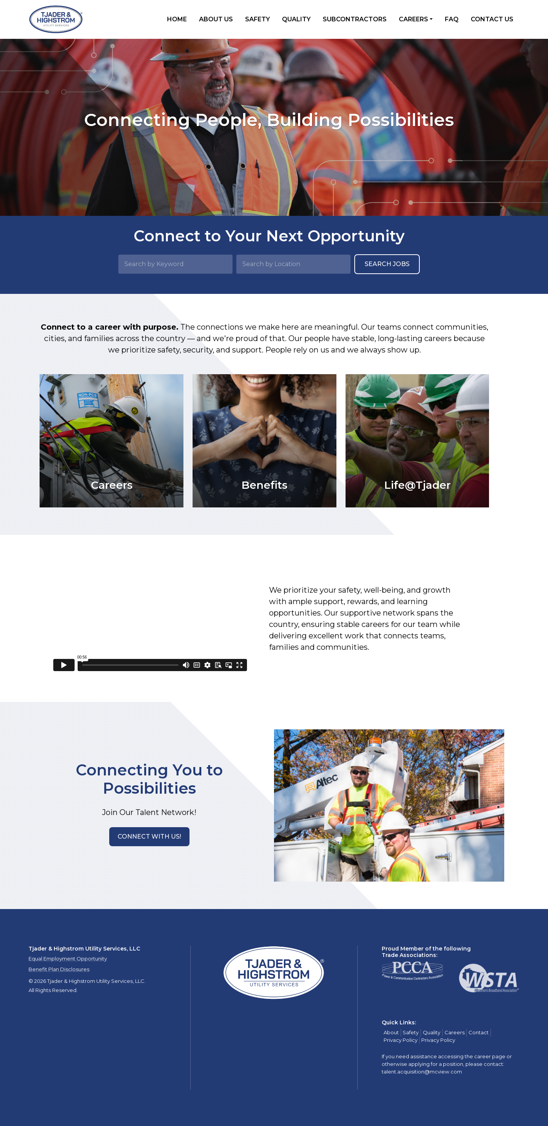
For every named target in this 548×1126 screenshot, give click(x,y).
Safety (257, 19)
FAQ (452, 19)
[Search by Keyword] (175, 264)
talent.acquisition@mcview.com (422, 1072)
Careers (413, 19)
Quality (296, 19)
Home (177, 19)
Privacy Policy (400, 1040)
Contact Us (492, 19)
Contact (478, 1032)
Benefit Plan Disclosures (59, 969)
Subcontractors (355, 19)
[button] (149, 836)
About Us (216, 19)
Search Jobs (387, 264)
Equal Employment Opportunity (68, 958)
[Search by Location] (293, 264)
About (391, 1032)
